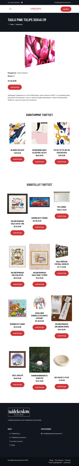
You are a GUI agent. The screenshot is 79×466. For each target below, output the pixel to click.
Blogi (13, 445)
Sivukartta (67, 462)
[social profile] (22, 2)
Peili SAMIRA (61, 207)
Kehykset (19, 24)
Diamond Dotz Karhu (17, 324)
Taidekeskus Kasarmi (18, 437)
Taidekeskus (15, 434)
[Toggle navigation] (10, 9)
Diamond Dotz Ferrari (39, 218)
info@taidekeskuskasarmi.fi (62, 2)
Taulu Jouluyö (17, 375)
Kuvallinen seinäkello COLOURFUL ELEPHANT (39, 315)
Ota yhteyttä (59, 460)
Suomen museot (17, 441)
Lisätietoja (14, 87)
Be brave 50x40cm (17, 150)
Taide (12, 24)
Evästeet (68, 460)
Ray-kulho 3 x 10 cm (61, 377)
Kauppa (66, 9)
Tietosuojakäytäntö (55, 462)
